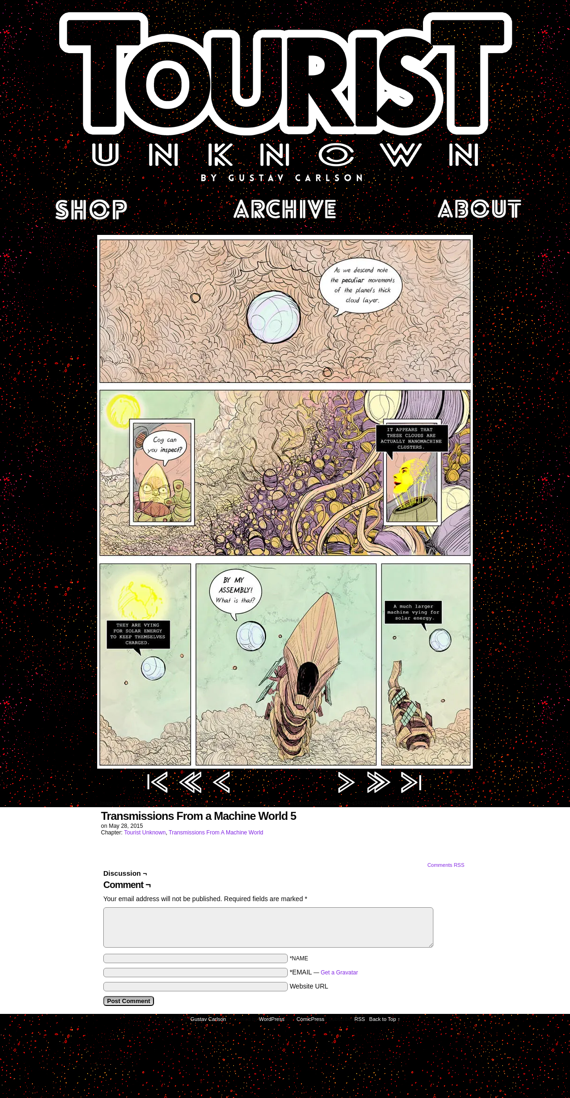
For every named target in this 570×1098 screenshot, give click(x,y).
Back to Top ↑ (384, 1019)
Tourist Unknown (285, 96)
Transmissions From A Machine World (216, 832)
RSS (359, 1019)
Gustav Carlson (208, 1019)
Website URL (309, 986)
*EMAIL (324, 972)
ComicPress (310, 1019)
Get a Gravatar (339, 972)
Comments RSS (445, 865)
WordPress (272, 1019)
